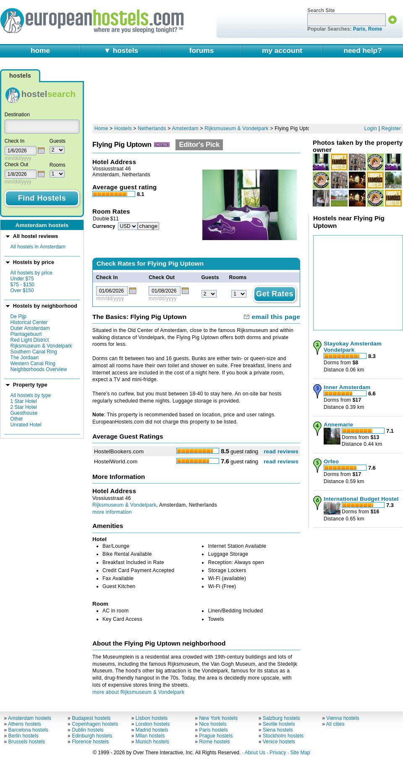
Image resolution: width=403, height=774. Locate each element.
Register (391, 128)
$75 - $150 (22, 285)
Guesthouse (24, 413)
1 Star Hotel (23, 401)
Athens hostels (24, 724)
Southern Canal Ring (33, 352)
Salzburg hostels (281, 718)
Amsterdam (185, 128)
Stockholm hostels (283, 736)
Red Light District (29, 340)
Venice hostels (279, 742)
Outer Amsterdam (30, 328)
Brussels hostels (26, 742)
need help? (362, 50)
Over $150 (22, 290)
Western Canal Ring (32, 363)
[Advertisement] (126, 94)
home (40, 50)
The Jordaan (24, 358)
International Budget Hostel (361, 499)
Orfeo (331, 461)
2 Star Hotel (23, 407)
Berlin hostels (23, 736)
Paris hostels (213, 730)
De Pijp (18, 316)
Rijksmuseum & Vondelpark (41, 346)
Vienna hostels (342, 718)
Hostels (123, 128)
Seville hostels (279, 724)
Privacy (278, 753)
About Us (255, 753)
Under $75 (22, 279)
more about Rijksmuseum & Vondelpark (138, 692)
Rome (375, 29)
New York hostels (218, 718)
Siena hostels (278, 730)
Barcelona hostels (28, 730)
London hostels (153, 724)
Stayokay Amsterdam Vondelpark (353, 346)
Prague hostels (216, 736)
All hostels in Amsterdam (37, 247)
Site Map (300, 753)
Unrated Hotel (26, 425)
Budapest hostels (91, 718)
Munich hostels (152, 742)
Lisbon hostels (152, 718)
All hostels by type (30, 395)
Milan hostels (150, 736)
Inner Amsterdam (347, 387)
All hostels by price (31, 273)
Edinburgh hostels (92, 736)
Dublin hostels (87, 730)
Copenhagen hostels (95, 724)
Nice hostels (212, 724)
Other (16, 419)
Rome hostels (214, 742)
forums (201, 50)
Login (370, 128)
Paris (359, 29)
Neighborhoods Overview (38, 369)
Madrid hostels (152, 730)
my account (282, 50)
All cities (335, 724)
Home (101, 128)
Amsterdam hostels (29, 718)
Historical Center (29, 322)
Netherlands (152, 128)
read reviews (281, 451)
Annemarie (338, 424)
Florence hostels (90, 742)
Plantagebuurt (26, 334)
